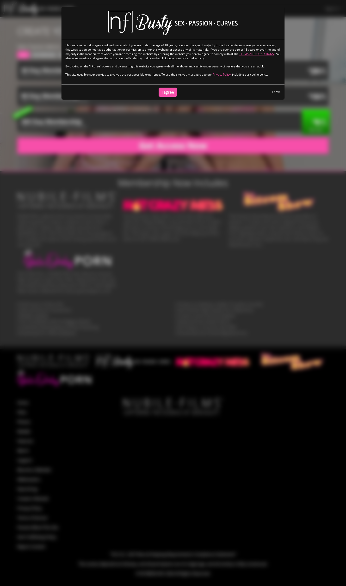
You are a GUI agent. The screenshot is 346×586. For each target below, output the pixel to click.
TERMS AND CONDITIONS (256, 54)
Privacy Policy (222, 74)
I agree (168, 92)
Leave (276, 92)
